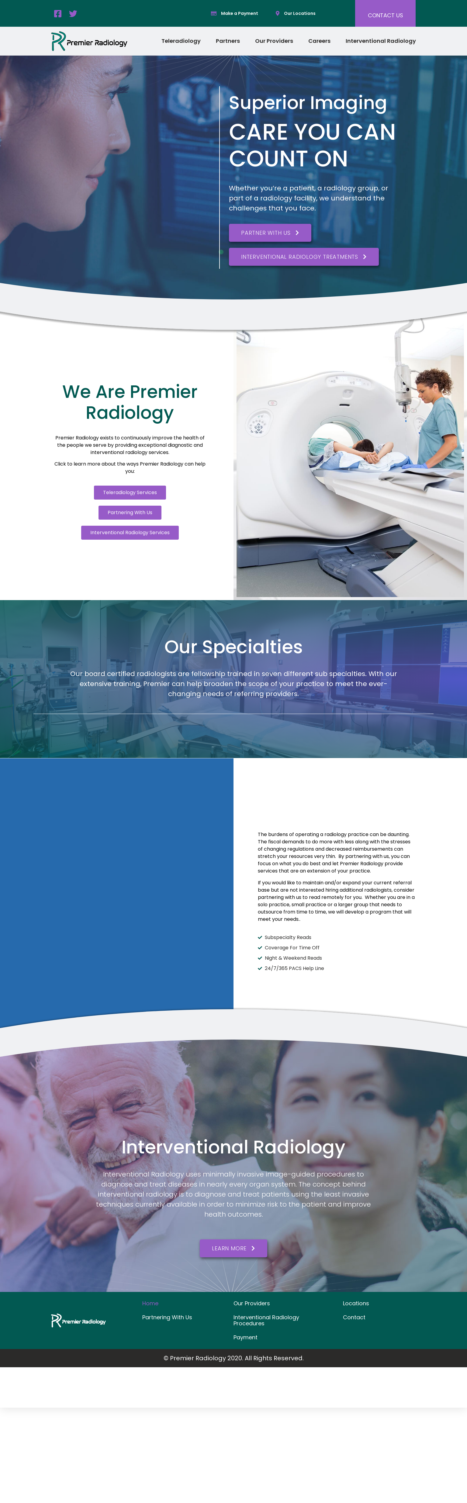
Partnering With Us (167, 1317)
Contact (354, 1317)
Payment (246, 1337)
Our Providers (274, 41)
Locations (356, 1303)
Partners (228, 41)
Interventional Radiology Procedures (266, 1320)
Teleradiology (181, 41)
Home (150, 1303)
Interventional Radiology (381, 41)
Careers (319, 41)
